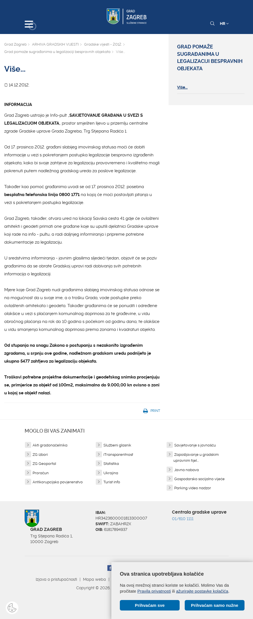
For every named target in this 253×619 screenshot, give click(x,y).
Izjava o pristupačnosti (56, 579)
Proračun (41, 473)
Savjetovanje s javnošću (195, 445)
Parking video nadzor (192, 488)
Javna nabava (186, 470)
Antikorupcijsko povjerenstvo (58, 482)
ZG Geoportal (44, 463)
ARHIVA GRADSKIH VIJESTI (55, 44)
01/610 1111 (183, 518)
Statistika (111, 463)
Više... (182, 87)
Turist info (111, 482)
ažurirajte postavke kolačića (202, 591)
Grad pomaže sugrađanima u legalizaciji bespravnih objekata (57, 52)
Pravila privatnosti (154, 591)
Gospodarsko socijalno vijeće (199, 479)
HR (224, 23)
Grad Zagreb (15, 44)
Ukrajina (110, 473)
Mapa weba (94, 579)
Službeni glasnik (117, 445)
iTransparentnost (118, 454)
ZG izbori (40, 454)
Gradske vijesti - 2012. (103, 44)
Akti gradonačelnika (50, 445)
